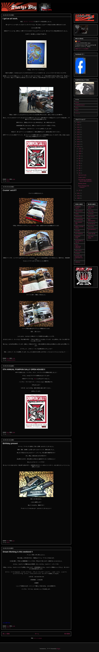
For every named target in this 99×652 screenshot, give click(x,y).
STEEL (77, 214)
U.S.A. (77, 110)
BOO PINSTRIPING (91, 220)
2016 (78, 137)
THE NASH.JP (79, 211)
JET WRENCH (79, 233)
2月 (80, 173)
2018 (78, 132)
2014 (78, 141)
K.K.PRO (77, 231)
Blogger (58, 648)
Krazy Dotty (91, 226)
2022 (78, 124)
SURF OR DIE (91, 233)
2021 (78, 127)
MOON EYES (78, 216)
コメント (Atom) (38, 638)
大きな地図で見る (6, 622)
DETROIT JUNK (77, 237)
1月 (80, 190)
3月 (80, 170)
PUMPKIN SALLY (11, 360)
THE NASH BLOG (91, 207)
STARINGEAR (79, 219)
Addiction (77, 262)
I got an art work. (10, 18)
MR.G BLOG (91, 216)
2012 (78, 146)
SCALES (77, 253)
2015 (78, 139)
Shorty (8, 181)
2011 (78, 193)
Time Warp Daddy (90, 237)
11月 (80, 151)
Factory (77, 102)
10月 (80, 153)
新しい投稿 (6, 633)
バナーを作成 (78, 74)
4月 (80, 168)
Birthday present (10, 443)
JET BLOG (91, 214)
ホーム (37, 633)
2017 (78, 134)
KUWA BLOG (91, 223)
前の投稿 (67, 633)
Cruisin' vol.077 (10, 190)
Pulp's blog (90, 211)
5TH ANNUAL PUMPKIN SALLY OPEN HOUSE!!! (24, 369)
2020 (78, 129)
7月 (80, 161)
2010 (78, 195)
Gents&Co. (33, 225)
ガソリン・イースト (29, 21)
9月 (80, 156)
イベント (9, 434)
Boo (35, 378)
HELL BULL (78, 250)
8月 (80, 158)
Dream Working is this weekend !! (18, 552)
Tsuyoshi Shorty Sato (79, 57)
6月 (80, 163)
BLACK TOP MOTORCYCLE (79, 258)
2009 (78, 198)
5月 (80, 165)
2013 (78, 144)
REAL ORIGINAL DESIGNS (78, 246)
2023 (78, 122)
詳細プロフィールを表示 (81, 48)
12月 (80, 148)
